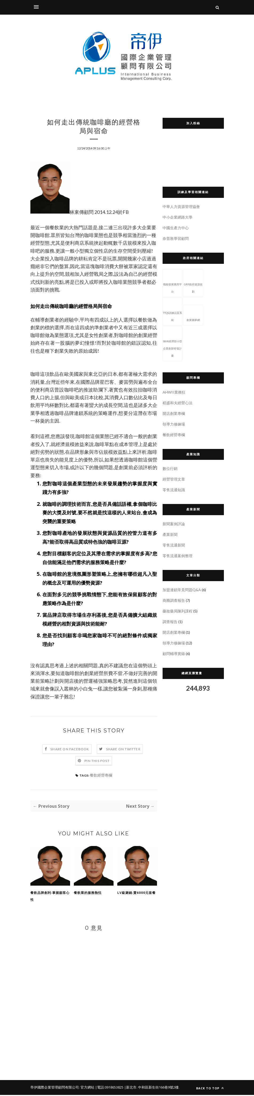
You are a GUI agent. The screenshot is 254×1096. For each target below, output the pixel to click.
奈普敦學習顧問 (176, 238)
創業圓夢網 (193, 315)
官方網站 (87, 1088)
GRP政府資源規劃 (193, 282)
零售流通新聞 (174, 545)
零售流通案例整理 (177, 555)
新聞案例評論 (174, 524)
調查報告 (170, 621)
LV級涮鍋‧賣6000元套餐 (136, 893)
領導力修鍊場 (174, 424)
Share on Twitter (123, 750)
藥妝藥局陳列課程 (177, 611)
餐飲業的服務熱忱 (88, 893)
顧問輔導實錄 (174, 653)
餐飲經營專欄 (101, 776)
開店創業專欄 (174, 413)
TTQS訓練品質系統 (172, 311)
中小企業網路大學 (177, 217)
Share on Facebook (69, 750)
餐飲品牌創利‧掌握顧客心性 (50, 897)
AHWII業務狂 (174, 392)
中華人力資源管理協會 (181, 206)
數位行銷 (170, 468)
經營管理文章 (174, 479)
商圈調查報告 (174, 600)
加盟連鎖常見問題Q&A (182, 589)
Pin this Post (97, 762)
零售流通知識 (174, 489)
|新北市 (130, 1088)
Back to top (210, 1089)
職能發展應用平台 (172, 282)
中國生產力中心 (176, 228)
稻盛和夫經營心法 (177, 403)
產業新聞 (170, 534)
